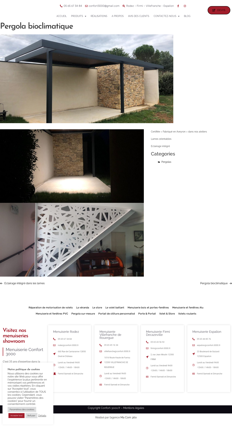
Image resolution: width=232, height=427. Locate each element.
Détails (42, 415)
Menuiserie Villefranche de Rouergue (110, 338)
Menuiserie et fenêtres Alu (187, 310)
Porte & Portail (147, 316)
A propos (118, 16)
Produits (78, 16)
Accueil (62, 16)
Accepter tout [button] (16, 415)
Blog (187, 16)
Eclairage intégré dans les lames (24, 286)
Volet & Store (167, 316)
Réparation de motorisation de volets (51, 310)
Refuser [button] (31, 415)
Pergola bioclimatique (214, 286)
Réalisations (99, 16)
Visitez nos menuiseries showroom (15, 339)
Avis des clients (138, 16)
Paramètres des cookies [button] (22, 409)
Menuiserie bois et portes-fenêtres (148, 310)
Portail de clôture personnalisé (116, 316)
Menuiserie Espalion (206, 334)
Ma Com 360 (128, 420)
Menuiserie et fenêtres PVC (52, 316)
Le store (97, 310)
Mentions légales (133, 411)
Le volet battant (114, 310)
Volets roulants (187, 316)
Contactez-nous (167, 16)
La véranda (82, 310)
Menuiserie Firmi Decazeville (158, 336)
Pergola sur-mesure (83, 316)
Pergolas (166, 164)
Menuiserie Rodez (66, 334)
